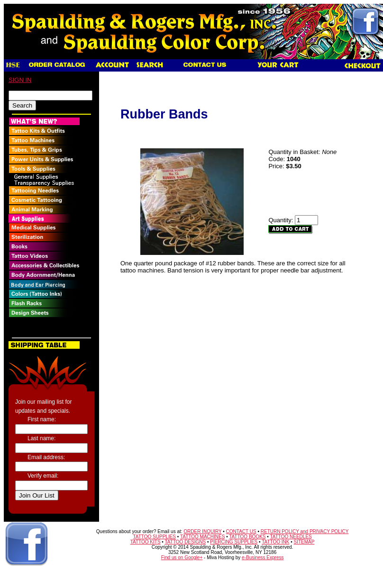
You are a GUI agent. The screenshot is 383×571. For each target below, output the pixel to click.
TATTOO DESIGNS (185, 541)
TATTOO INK (275, 541)
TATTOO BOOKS (247, 536)
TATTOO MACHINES (202, 536)
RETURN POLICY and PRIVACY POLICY (305, 531)
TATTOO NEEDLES (290, 536)
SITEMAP (304, 541)
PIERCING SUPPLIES (233, 541)
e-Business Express (262, 557)
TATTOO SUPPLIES (154, 536)
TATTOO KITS (145, 541)
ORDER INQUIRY (202, 531)
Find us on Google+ (182, 557)
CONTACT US (241, 531)
